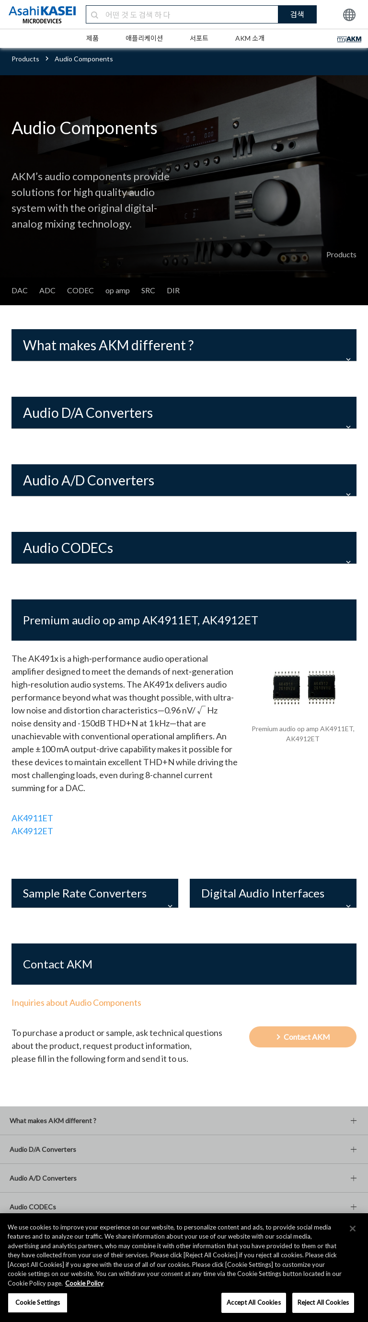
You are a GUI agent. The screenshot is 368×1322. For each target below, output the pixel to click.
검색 (297, 14)
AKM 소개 (249, 38)
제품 (92, 38)
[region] (184, 1267)
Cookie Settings (37, 1302)
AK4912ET (32, 831)
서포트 (199, 38)
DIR (173, 290)
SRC (148, 290)
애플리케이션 (144, 38)
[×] (352, 1228)
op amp (117, 290)
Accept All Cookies (253, 1302)
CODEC (80, 290)
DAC (20, 290)
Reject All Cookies (323, 1302)
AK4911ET (32, 818)
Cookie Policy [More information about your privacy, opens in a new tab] (84, 1283)
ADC (47, 290)
